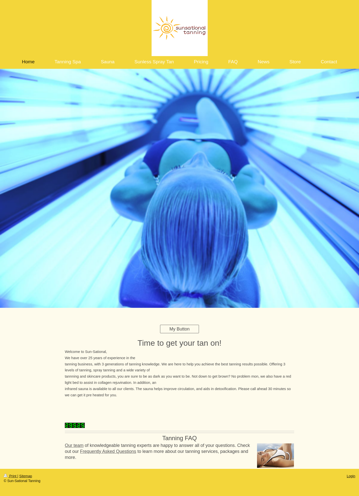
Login (351, 476)
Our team (74, 445)
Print (10, 476)
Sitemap (25, 476)
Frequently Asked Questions (108, 451)
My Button (179, 329)
